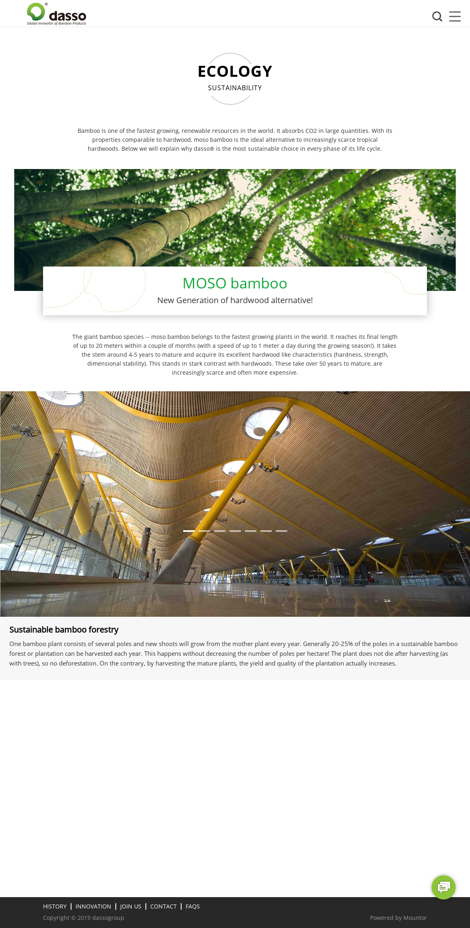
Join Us (130, 906)
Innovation (93, 906)
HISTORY (55, 906)
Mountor (415, 917)
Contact (163, 906)
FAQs (193, 906)
